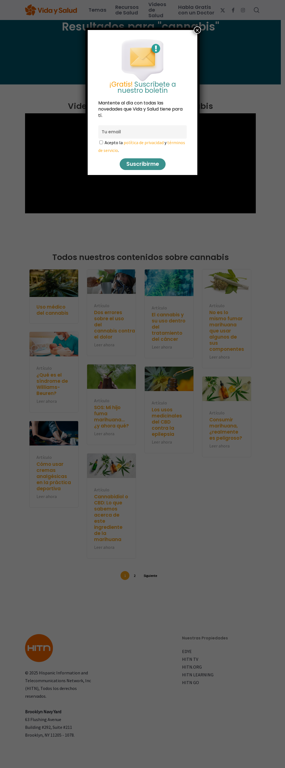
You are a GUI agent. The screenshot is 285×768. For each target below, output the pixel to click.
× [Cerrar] (197, 30)
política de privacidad (144, 142)
